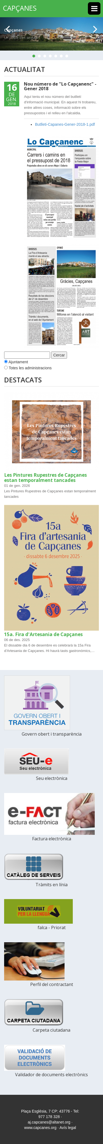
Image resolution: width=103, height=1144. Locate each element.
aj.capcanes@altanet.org (49, 1122)
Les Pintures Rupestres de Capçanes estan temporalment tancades (45, 477)
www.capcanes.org (40, 1127)
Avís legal (67, 1127)
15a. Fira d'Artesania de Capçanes (43, 634)
